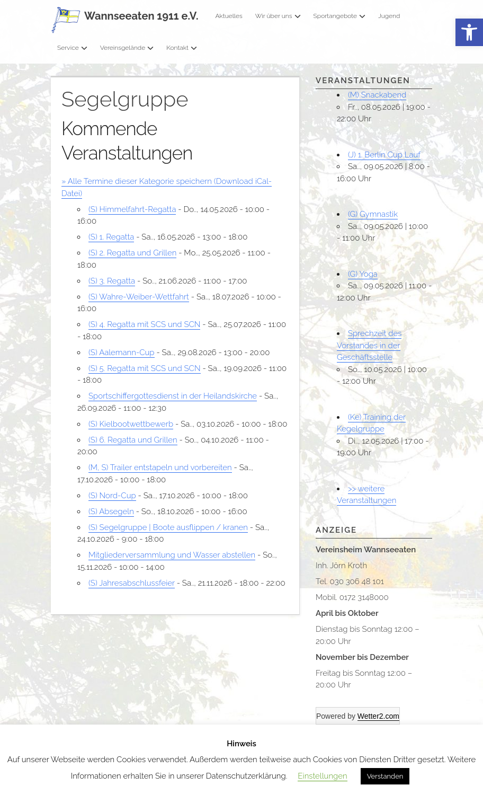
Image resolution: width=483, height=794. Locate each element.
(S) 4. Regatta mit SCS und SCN (144, 324)
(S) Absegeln (111, 511)
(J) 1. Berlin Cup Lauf (384, 155)
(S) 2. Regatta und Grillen (132, 253)
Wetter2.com (378, 716)
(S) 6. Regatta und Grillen (132, 440)
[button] (469, 33)
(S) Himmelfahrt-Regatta (132, 209)
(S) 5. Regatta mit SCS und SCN (144, 368)
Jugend (389, 16)
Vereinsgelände (127, 47)
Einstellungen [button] (322, 776)
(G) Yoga (363, 274)
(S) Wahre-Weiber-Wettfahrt (138, 297)
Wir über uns (278, 16)
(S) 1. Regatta (111, 237)
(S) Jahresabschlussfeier (131, 583)
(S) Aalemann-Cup (121, 352)
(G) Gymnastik (373, 214)
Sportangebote (339, 16)
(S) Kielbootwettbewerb (130, 424)
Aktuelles (228, 16)
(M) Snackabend (377, 95)
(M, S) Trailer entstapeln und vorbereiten (160, 467)
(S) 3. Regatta (111, 281)
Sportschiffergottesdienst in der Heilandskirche (172, 396)
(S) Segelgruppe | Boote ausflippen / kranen (168, 527)
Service (72, 47)
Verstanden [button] (385, 776)
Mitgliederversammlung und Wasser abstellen (171, 555)
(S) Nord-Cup (112, 495)
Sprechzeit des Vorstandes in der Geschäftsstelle (369, 345)
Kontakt (181, 47)
